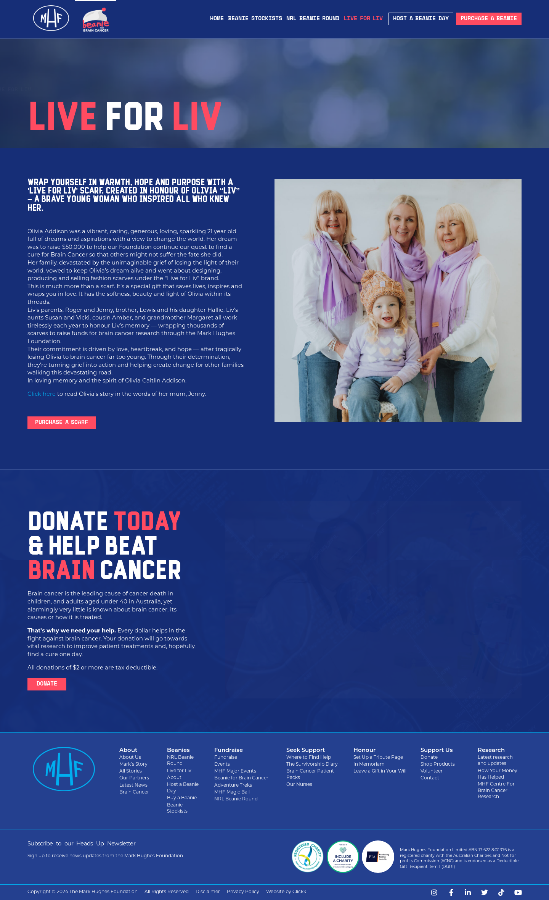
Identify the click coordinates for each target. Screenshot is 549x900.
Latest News (133, 785)
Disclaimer (208, 892)
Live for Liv (363, 19)
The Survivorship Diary (312, 764)
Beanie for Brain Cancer (63, 89)
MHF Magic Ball (232, 792)
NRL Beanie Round (312, 19)
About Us (130, 757)
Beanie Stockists (255, 19)
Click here (41, 394)
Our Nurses (299, 784)
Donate (429, 757)
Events (222, 764)
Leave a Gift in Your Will (379, 771)
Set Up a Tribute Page (378, 757)
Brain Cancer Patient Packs (310, 774)
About (174, 778)
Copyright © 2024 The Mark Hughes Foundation (82, 892)
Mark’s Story (133, 764)
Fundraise (225, 757)
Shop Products (438, 764)
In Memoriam (369, 764)
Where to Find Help (308, 757)
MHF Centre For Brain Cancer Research (496, 791)
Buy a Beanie (182, 798)
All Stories (130, 771)
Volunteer (432, 771)
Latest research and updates (495, 760)
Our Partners (134, 778)
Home (217, 19)
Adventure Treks (233, 785)
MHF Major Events (235, 771)
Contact (430, 778)
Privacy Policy (243, 892)
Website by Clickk (286, 892)
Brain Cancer (134, 792)
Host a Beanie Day (183, 788)
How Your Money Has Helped (497, 774)
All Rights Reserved (166, 892)
